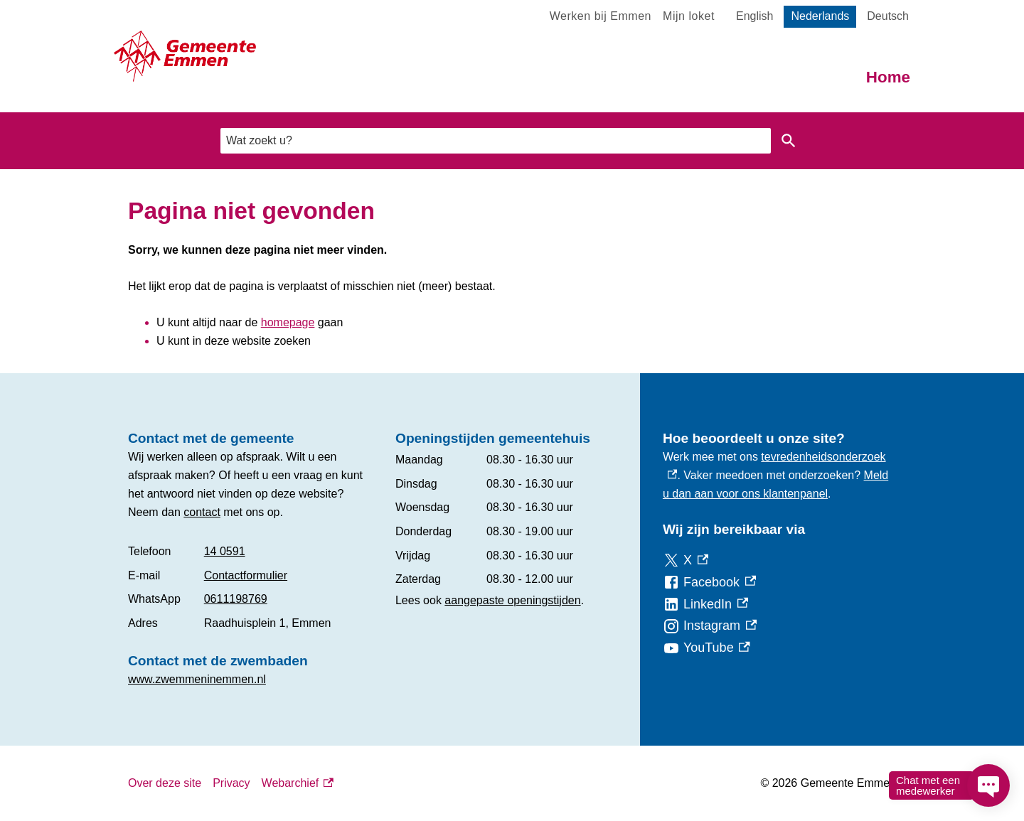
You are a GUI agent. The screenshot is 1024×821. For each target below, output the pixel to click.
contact (201, 512)
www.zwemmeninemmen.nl (197, 679)
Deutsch (888, 16)
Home (888, 77)
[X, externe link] (685, 560)
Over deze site (164, 783)
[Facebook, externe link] (709, 582)
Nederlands (820, 16)
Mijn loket (689, 16)
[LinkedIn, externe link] (705, 604)
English (754, 16)
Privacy (231, 783)
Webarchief (298, 783)
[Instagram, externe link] (710, 626)
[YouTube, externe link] (706, 648)
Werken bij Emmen (600, 16)
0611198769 (235, 599)
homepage (288, 322)
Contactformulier (245, 575)
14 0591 (224, 551)
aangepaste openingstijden (512, 600)
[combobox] (495, 141)
